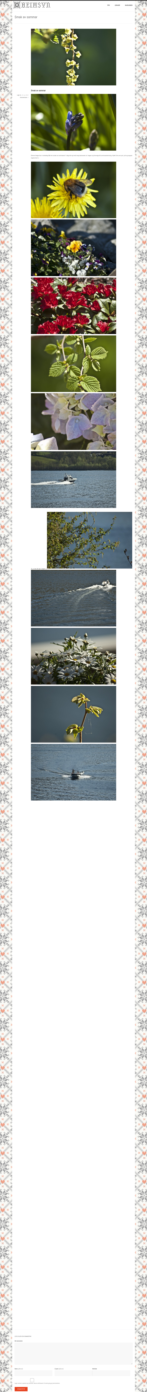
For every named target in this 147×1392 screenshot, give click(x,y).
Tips (108, 5)
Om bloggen (128, 5)
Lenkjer (117, 5)
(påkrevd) (19, 1369)
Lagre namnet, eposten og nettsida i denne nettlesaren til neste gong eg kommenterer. (37, 1383)
